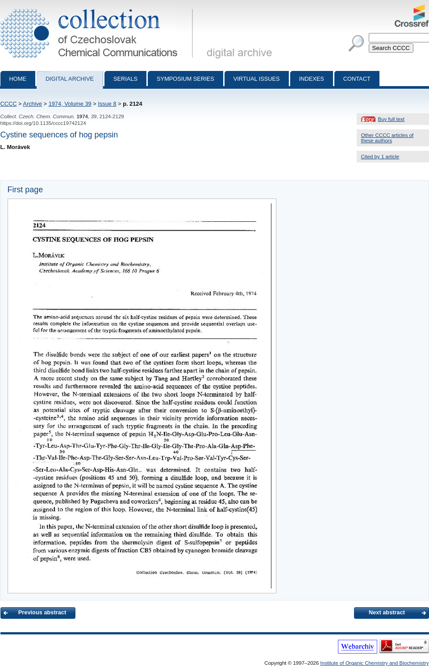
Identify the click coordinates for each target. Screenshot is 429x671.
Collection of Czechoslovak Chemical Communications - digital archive (98, 8)
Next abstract (387, 612)
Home (17, 78)
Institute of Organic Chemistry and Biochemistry (374, 663)
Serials (125, 78)
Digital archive (70, 78)
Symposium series (185, 78)
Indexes (311, 78)
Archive (32, 103)
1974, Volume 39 (70, 103)
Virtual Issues (256, 78)
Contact (357, 78)
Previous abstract (42, 612)
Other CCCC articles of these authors (387, 138)
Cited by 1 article (380, 156)
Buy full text (391, 119)
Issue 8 (107, 103)
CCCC (8, 103)
